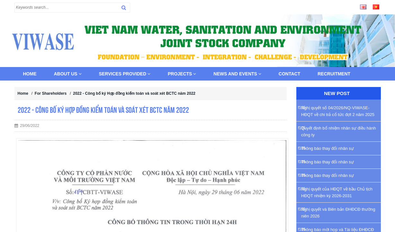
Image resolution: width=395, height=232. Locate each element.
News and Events (237, 73)
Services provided (124, 73)
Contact (289, 73)
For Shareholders (51, 93)
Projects (182, 73)
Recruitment (334, 73)
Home (30, 73)
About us (68, 73)
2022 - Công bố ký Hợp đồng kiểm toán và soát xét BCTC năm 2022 (134, 93)
